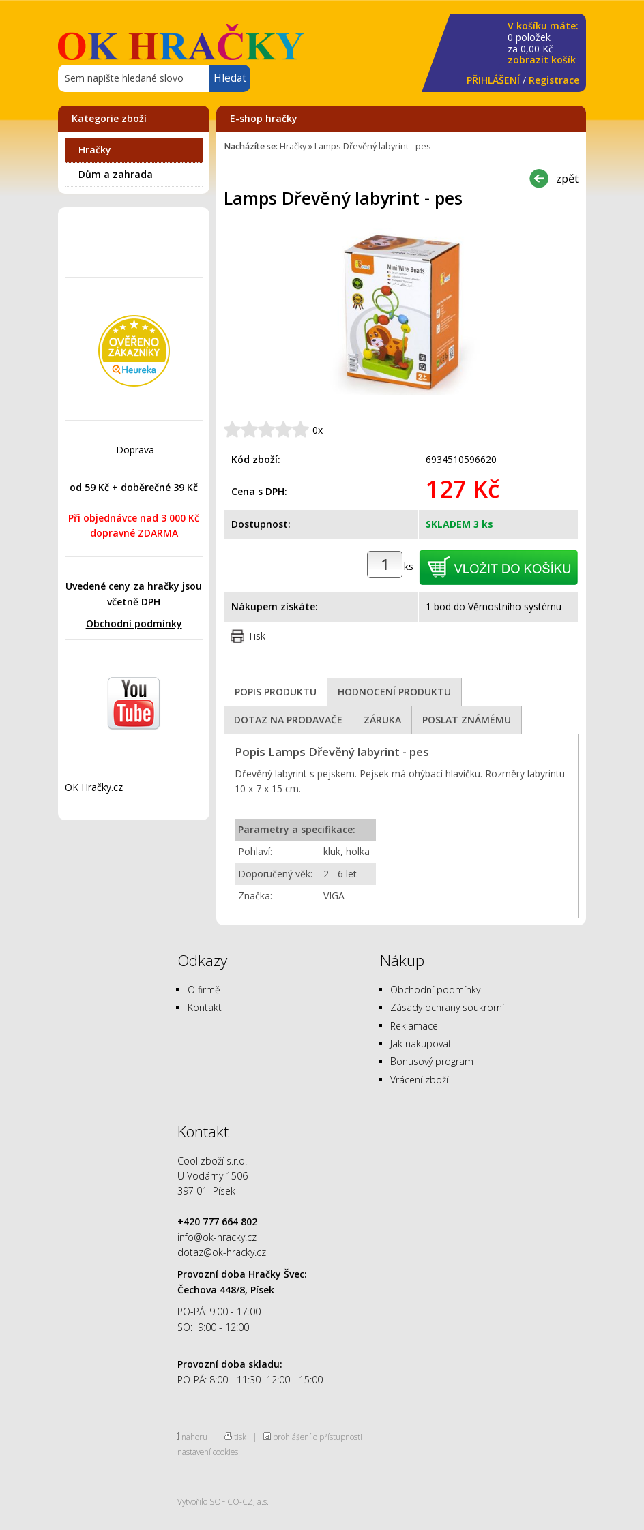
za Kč (543, 43)
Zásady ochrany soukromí (447, 1007)
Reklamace (414, 1025)
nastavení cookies (207, 1451)
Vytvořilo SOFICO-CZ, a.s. (223, 1501)
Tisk (256, 635)
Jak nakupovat (421, 1043)
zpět (567, 178)
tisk (240, 1436)
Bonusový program (431, 1061)
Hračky (94, 149)
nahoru (194, 1436)
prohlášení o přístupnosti (317, 1436)
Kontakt (205, 1007)
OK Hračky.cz (94, 787)
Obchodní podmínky (134, 623)
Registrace (554, 80)
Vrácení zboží (419, 1079)
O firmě (204, 989)
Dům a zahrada (115, 174)
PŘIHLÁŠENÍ (493, 80)
